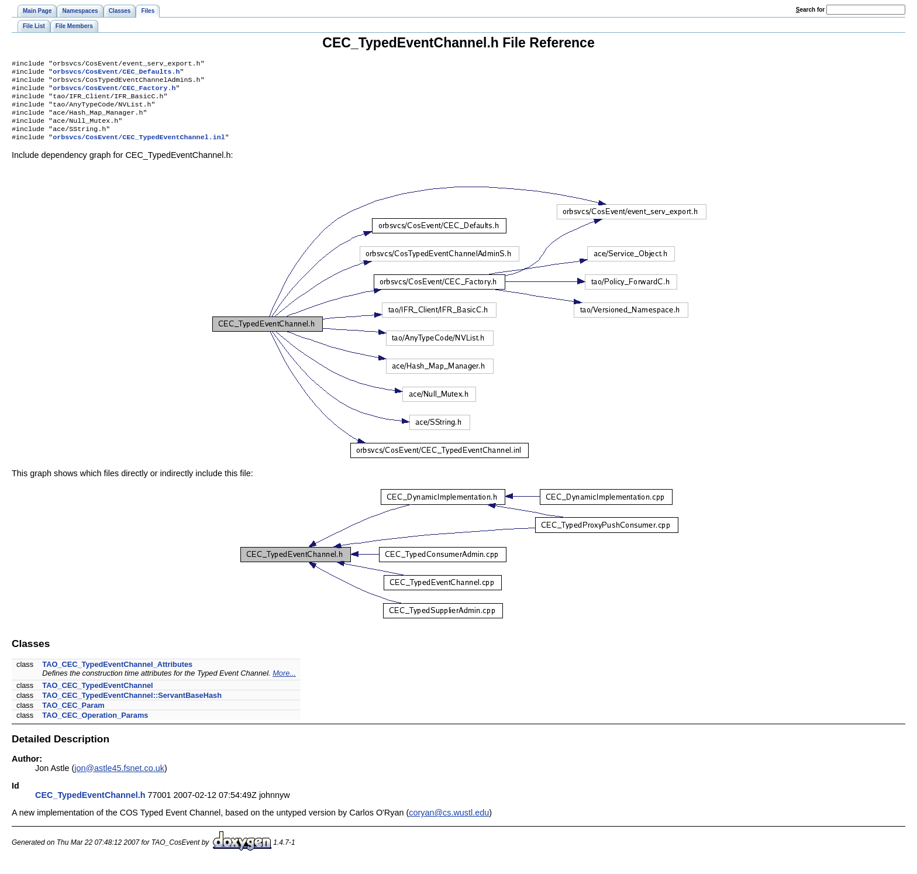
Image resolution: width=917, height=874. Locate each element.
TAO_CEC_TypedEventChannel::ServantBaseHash (132, 707)
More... (284, 684)
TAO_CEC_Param (73, 717)
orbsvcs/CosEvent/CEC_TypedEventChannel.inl (139, 148)
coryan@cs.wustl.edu (449, 824)
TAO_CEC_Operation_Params (95, 726)
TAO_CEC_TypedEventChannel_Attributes (117, 676)
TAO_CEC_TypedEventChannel (97, 697)
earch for (810, 9)
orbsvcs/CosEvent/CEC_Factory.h (114, 92)
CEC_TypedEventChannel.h (90, 806)
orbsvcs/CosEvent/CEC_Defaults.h (116, 73)
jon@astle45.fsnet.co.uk (119, 779)
